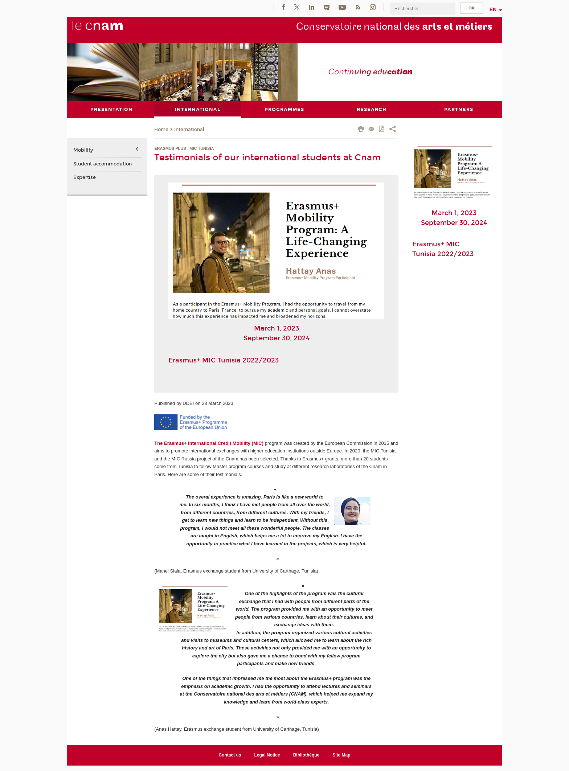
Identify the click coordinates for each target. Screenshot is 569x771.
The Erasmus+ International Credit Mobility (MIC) (208, 443)
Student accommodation (102, 164)
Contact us (230, 754)
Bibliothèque (306, 754)
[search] (422, 9)
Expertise (84, 177)
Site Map (341, 754)
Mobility (83, 150)
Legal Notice (267, 754)
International (189, 129)
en (493, 9)
